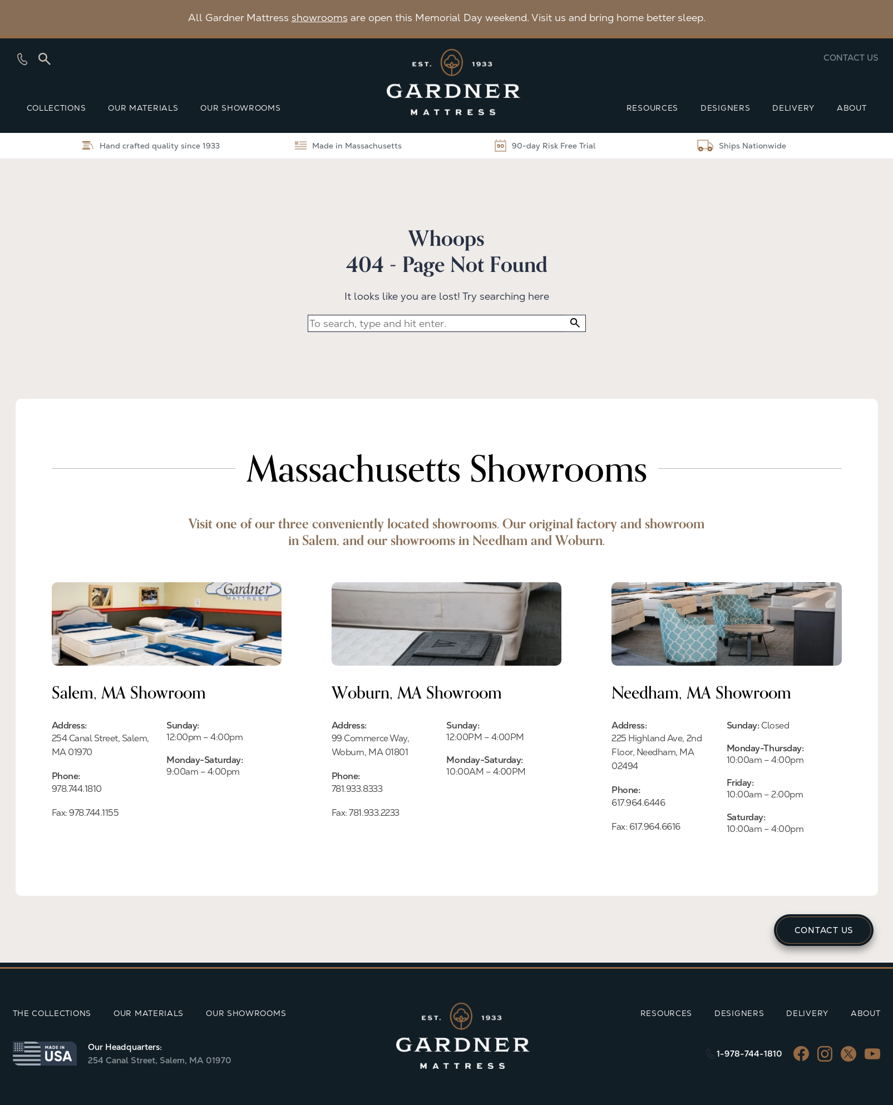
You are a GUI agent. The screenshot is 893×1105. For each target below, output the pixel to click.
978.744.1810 (77, 789)
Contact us (850, 57)
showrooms (320, 17)
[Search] (44, 59)
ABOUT (852, 108)
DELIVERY (793, 108)
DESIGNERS (725, 108)
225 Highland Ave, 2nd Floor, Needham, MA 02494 (656, 752)
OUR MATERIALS (143, 108)
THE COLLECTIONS (52, 1013)
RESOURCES (652, 108)
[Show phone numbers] (22, 59)
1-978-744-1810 (749, 1053)
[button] (575, 323)
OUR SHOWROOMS (240, 108)
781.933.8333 (357, 789)
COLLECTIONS (56, 108)
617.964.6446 (638, 803)
